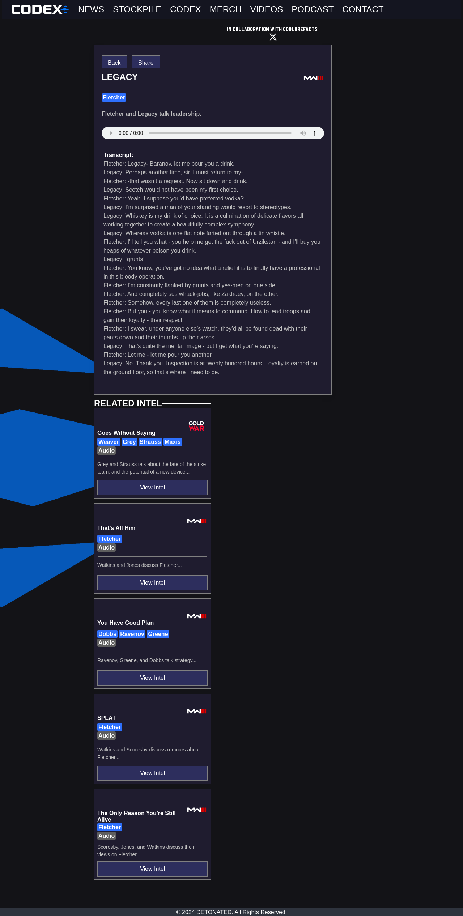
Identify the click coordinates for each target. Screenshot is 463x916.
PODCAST (313, 9)
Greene (158, 634)
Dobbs (107, 634)
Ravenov (132, 634)
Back (114, 63)
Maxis (172, 442)
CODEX (185, 9)
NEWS (91, 9)
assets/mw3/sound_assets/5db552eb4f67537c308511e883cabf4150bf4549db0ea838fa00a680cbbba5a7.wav (213, 137)
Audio (106, 451)
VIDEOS (266, 9)
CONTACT (362, 9)
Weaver (108, 442)
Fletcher (114, 97)
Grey (129, 442)
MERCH (226, 9)
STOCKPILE (137, 9)
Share (146, 63)
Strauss (150, 442)
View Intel (152, 487)
